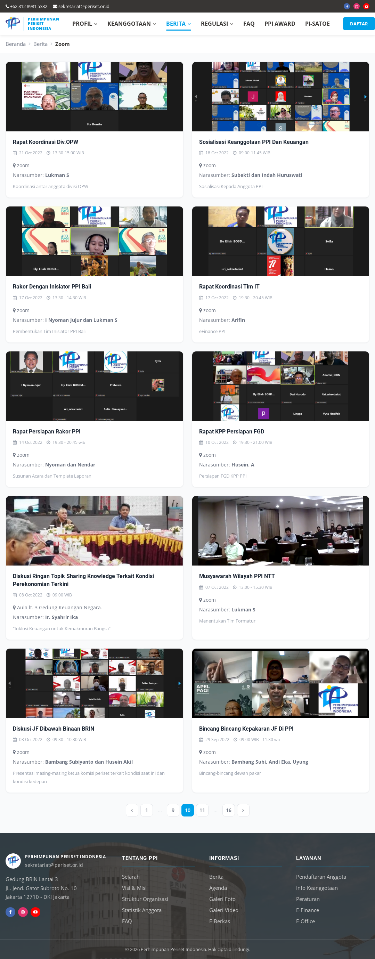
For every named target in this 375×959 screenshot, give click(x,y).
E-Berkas (219, 921)
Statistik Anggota (142, 910)
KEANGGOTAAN (131, 23)
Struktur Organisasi (145, 898)
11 (202, 810)
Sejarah (131, 876)
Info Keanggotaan (317, 887)
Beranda (16, 43)
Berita (40, 43)
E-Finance (307, 910)
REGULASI (217, 23)
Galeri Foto (222, 898)
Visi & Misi (134, 887)
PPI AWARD (279, 23)
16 (228, 810)
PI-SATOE (317, 23)
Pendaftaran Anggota (321, 876)
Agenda (218, 887)
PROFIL (85, 23)
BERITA (178, 23)
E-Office (305, 921)
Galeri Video (223, 910)
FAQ (249, 23)
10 (187, 810)
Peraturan (308, 898)
